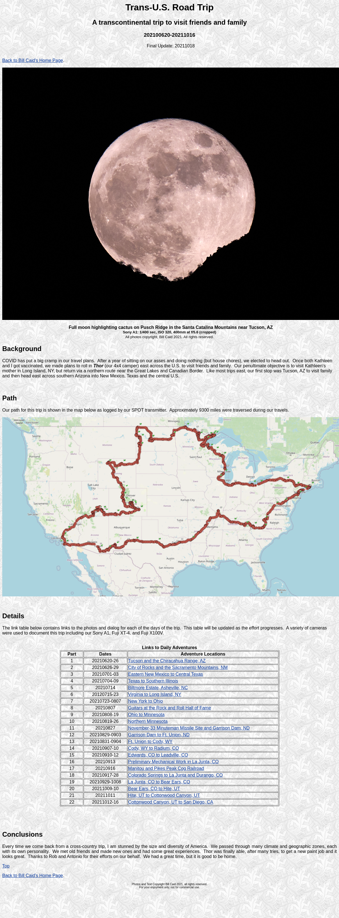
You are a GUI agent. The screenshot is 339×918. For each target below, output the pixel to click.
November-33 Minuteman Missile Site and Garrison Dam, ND (189, 728)
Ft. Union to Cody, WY (150, 741)
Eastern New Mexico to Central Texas (165, 674)
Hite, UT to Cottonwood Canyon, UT (164, 795)
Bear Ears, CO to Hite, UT (154, 788)
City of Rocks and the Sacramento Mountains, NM (178, 667)
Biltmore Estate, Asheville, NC (158, 687)
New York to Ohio (145, 701)
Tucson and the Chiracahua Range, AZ (167, 660)
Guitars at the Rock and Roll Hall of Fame (169, 707)
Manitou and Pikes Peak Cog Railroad (166, 768)
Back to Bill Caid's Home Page (32, 60)
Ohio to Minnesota (146, 714)
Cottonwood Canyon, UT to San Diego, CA (170, 802)
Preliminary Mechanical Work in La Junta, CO (173, 761)
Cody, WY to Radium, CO (153, 748)
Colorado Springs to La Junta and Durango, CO (175, 775)
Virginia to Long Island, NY (154, 694)
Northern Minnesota (148, 721)
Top (6, 866)
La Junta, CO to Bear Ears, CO (159, 781)
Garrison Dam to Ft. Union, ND (159, 734)
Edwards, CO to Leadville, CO (158, 755)
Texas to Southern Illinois (153, 681)
